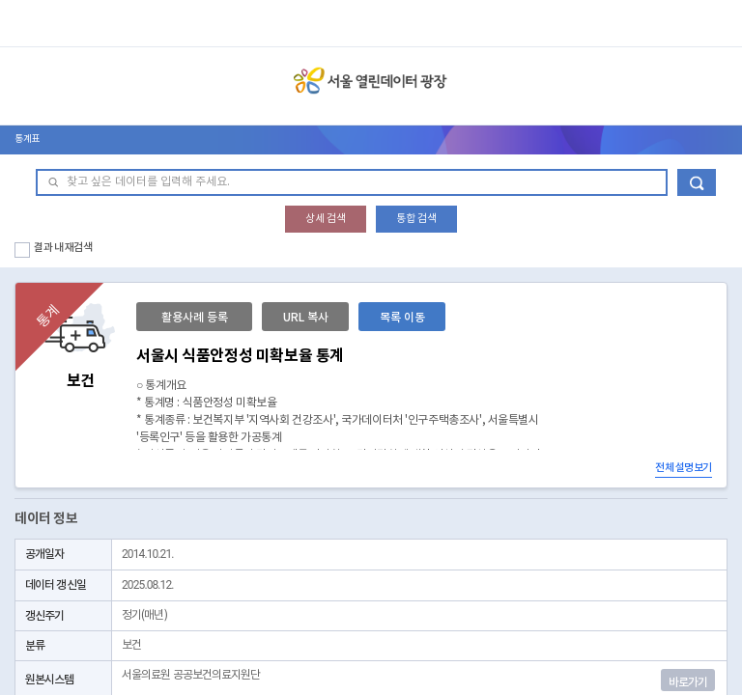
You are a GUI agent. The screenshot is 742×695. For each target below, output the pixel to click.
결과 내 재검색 (63, 247)
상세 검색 (325, 218)
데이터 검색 (696, 182)
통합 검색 (416, 218)
